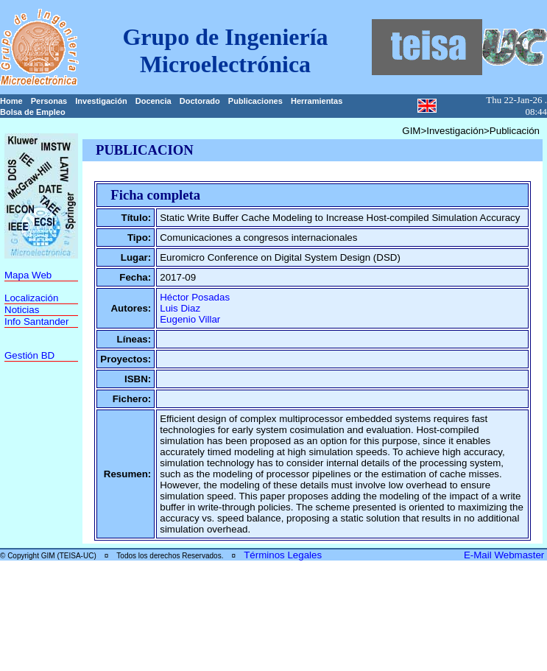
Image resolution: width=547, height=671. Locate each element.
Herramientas (316, 100)
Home (11, 100)
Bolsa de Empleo (33, 112)
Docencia (153, 100)
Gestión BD (29, 355)
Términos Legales (283, 555)
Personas (49, 100)
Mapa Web (28, 275)
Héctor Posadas (195, 297)
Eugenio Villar (190, 319)
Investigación (101, 100)
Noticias (21, 309)
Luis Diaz (180, 308)
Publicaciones (255, 100)
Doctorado (200, 100)
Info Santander (36, 321)
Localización (31, 297)
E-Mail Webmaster (505, 555)
